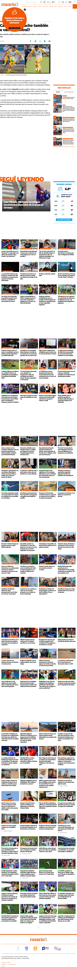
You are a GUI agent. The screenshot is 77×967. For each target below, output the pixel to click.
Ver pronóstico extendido (64, 219)
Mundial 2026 (53, 6)
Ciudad (34, 6)
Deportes (60, 6)
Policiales (45, 6)
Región (39, 6)
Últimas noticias (26, 6)
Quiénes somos (5, 962)
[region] (38, 14)
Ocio (65, 6)
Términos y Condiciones (8, 964)
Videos (69, 6)
